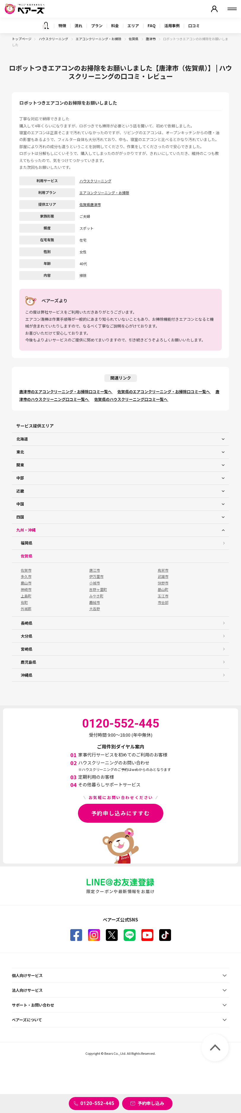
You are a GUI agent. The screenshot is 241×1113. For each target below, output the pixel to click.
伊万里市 (96, 576)
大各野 (94, 608)
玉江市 (163, 596)
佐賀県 (134, 38)
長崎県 (26, 623)
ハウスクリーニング (54, 38)
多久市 (26, 576)
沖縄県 (26, 675)
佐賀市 (26, 570)
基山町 (163, 589)
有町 (24, 602)
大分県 (26, 636)
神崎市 (26, 589)
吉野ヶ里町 (98, 589)
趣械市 (94, 602)
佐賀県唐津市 (90, 204)
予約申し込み (151, 1103)
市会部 (163, 602)
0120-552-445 (97, 1103)
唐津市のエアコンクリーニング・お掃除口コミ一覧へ (66, 391)
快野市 (163, 583)
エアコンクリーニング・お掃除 (99, 38)
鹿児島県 (28, 662)
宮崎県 (26, 649)
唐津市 (151, 38)
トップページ (21, 38)
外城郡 (26, 608)
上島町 (26, 596)
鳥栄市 (163, 570)
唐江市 (94, 570)
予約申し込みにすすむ (120, 813)
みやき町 (96, 596)
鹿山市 (26, 583)
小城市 (94, 583)
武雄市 (163, 576)
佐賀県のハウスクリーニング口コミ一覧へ (131, 399)
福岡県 (26, 543)
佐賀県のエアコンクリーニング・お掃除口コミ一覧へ (164, 391)
